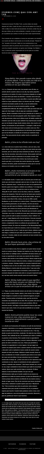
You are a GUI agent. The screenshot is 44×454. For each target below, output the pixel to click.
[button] (3, 19)
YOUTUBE (33, 444)
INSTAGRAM (12, 444)
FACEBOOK (22, 444)
